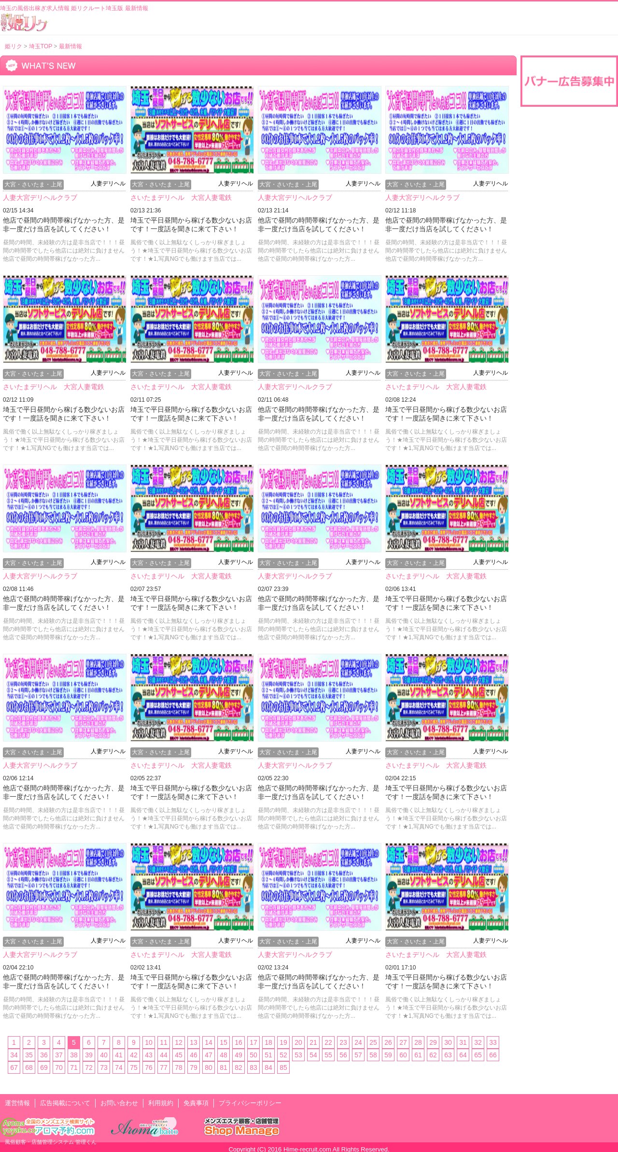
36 (44, 1055)
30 (448, 1042)
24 (358, 1042)
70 (59, 1067)
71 (74, 1067)
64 (463, 1055)
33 (493, 1042)
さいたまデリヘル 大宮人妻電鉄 (181, 197)
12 (179, 1042)
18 (268, 1042)
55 (328, 1055)
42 (134, 1055)
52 (283, 1055)
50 (253, 1055)
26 (388, 1042)
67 (14, 1067)
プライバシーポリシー (250, 1103)
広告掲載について (65, 1103)
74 (119, 1067)
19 (283, 1042)
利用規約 (160, 1103)
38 (74, 1055)
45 (179, 1055)
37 (59, 1055)
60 (403, 1055)
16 (238, 1042)
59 (388, 1055)
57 (358, 1055)
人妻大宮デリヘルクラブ (40, 197)
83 (253, 1067)
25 (373, 1042)
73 (104, 1067)
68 (29, 1067)
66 (493, 1055)
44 (164, 1055)
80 (208, 1067)
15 (223, 1042)
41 (119, 1055)
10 (149, 1042)
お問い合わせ (119, 1103)
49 (238, 1055)
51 (268, 1055)
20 (298, 1042)
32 (478, 1042)
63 (448, 1055)
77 (164, 1067)
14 (208, 1042)
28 (418, 1042)
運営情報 (17, 1103)
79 (193, 1067)
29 (433, 1042)
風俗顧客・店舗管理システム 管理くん (51, 1142)
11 (164, 1042)
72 (89, 1067)
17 (253, 1042)
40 (104, 1055)
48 (223, 1055)
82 (238, 1067)
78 (179, 1067)
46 (193, 1055)
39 (89, 1055)
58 (373, 1055)
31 (463, 1042)
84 (268, 1067)
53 (298, 1055)
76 (149, 1067)
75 (134, 1067)
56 (343, 1055)
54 (313, 1055)
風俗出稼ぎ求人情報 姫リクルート (24, 22)
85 (283, 1067)
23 (343, 1042)
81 (223, 1067)
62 (433, 1055)
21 (313, 1042)
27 (403, 1042)
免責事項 (196, 1103)
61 (418, 1055)
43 (149, 1055)
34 (14, 1055)
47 (208, 1055)
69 (44, 1067)
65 (478, 1055)
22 (328, 1042)
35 (29, 1055)
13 (193, 1042)
